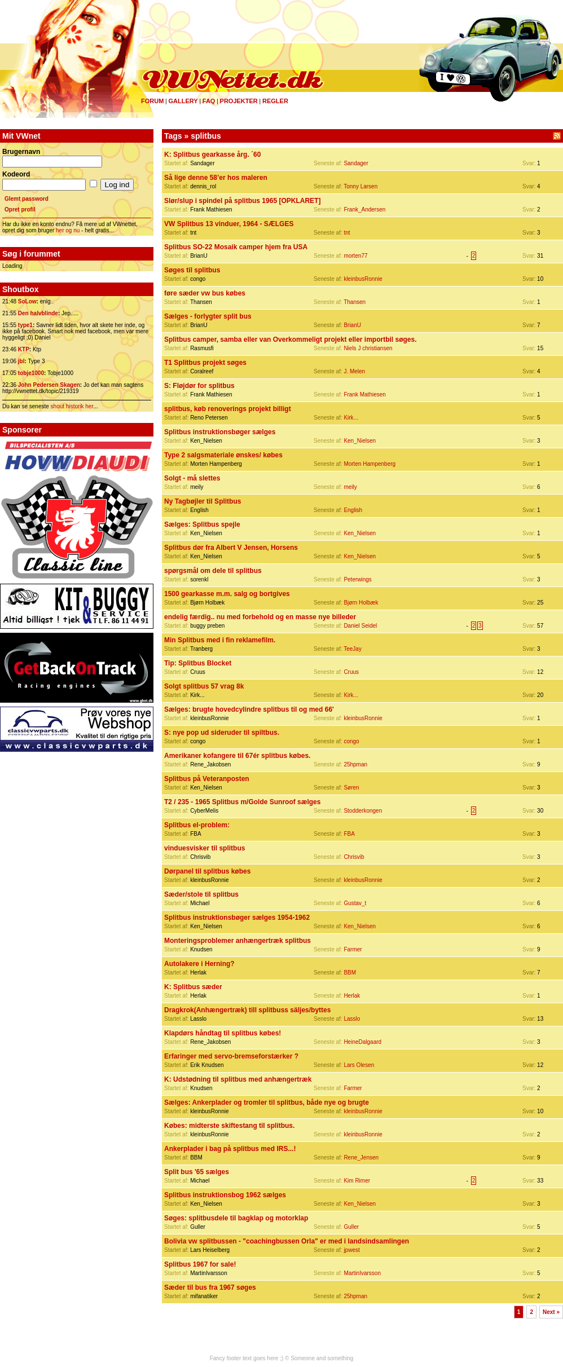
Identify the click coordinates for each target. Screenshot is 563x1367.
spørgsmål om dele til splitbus (213, 571)
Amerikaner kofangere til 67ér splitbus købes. (237, 756)
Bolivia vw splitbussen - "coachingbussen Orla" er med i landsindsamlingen (286, 1241)
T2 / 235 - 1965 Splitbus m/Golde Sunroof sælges (242, 802)
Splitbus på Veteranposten (206, 779)
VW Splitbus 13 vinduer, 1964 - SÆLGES (228, 224)
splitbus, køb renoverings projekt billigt (227, 409)
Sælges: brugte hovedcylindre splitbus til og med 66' (249, 709)
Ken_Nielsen (360, 441)
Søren (351, 787)
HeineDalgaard (362, 1042)
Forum (152, 101)
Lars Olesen (359, 1065)
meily (350, 487)
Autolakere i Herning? (199, 964)
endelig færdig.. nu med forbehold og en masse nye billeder (260, 617)
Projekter (239, 101)
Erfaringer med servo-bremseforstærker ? (231, 1056)
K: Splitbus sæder (193, 987)
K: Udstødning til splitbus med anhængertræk (237, 1079)
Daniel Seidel (360, 626)
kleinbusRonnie (363, 279)
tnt (347, 233)
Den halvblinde (38, 313)
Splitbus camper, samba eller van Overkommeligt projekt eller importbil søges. (290, 339)
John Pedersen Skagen (49, 385)
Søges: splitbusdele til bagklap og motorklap (236, 1218)
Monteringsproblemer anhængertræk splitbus (237, 941)
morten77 (355, 256)
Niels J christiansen (368, 348)
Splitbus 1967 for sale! (200, 1264)
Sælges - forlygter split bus (208, 316)
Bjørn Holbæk (361, 602)
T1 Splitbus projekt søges (205, 363)
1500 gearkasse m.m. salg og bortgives (227, 594)
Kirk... (351, 417)
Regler (275, 101)
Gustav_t (355, 903)
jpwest (351, 1250)
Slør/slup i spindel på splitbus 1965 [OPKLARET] (242, 201)
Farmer (353, 949)
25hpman (355, 764)
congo (351, 741)
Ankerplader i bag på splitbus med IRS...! (230, 1149)
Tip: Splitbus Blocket (197, 663)
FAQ (209, 101)
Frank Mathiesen (364, 394)
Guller (351, 1227)
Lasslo (352, 1019)
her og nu (68, 230)
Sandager (356, 163)
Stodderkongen (363, 811)
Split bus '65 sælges (196, 1172)
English (353, 510)
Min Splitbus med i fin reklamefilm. (219, 640)
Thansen (355, 302)
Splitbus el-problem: (197, 825)
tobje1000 (31, 373)
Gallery (182, 101)
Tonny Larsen (360, 186)
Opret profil (20, 209)
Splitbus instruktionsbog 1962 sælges (225, 1195)
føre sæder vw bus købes (204, 293)
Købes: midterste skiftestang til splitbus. (229, 1126)
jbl (21, 361)
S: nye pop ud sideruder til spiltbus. (221, 733)
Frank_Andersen (364, 209)
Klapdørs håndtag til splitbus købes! (222, 1033)
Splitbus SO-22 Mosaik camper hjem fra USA (235, 247)
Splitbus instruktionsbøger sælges (219, 432)
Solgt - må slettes (192, 478)
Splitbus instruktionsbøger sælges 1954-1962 (237, 917)
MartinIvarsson (362, 1273)
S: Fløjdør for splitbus (199, 386)
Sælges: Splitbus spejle (202, 524)
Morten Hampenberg (369, 464)
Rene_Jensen (361, 1157)
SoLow (27, 301)
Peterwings (357, 579)
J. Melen (354, 371)
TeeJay (353, 649)
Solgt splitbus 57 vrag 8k (204, 686)
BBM (350, 972)
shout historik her (72, 406)
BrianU (352, 325)
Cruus (351, 672)
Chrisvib (354, 857)
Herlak (352, 996)
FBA (349, 834)
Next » (551, 1312)
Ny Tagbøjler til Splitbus (202, 501)
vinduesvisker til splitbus (204, 848)
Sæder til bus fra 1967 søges (210, 1287)
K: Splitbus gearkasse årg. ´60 (212, 154)
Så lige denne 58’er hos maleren (215, 178)
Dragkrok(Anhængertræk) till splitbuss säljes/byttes (247, 1010)
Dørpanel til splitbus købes (207, 871)
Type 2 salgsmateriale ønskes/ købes (223, 455)
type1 (25, 325)
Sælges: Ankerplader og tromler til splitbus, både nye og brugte (266, 1102)
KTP (23, 349)
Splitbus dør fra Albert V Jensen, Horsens (231, 548)
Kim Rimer (357, 1181)
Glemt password (27, 199)
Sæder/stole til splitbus (201, 894)
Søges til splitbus (192, 270)
